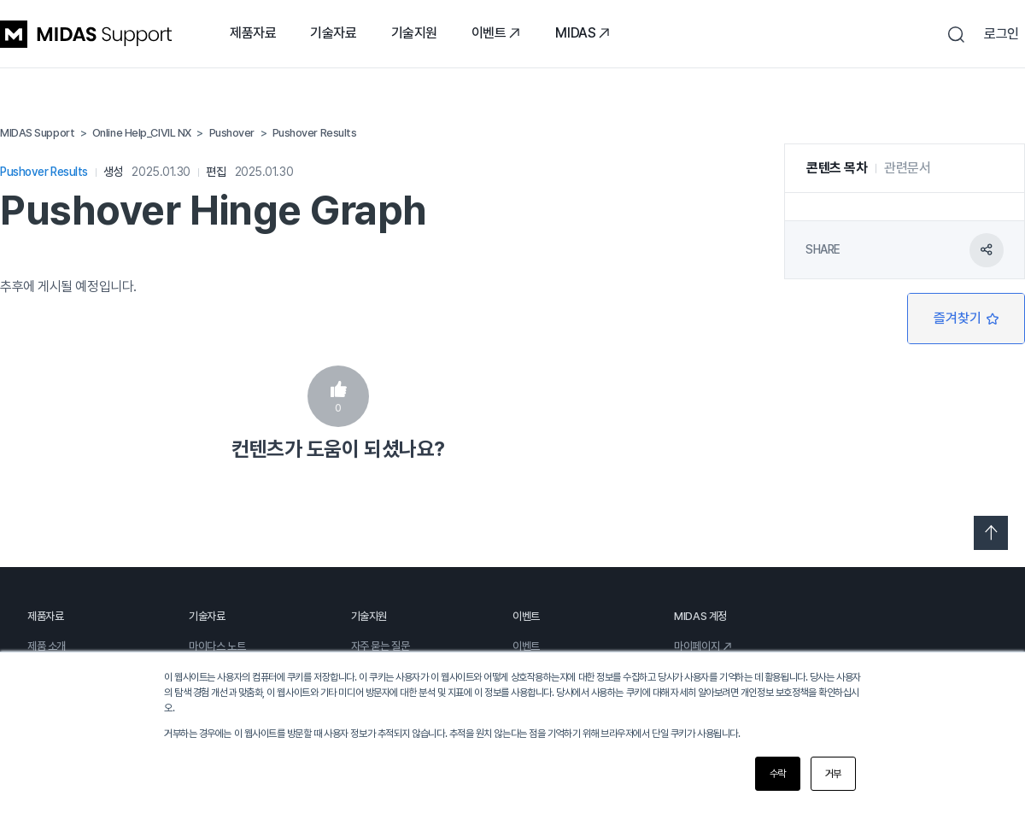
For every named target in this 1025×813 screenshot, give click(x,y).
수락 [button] (778, 774)
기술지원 (414, 33)
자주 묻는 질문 (380, 646)
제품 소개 (46, 646)
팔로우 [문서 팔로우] (966, 318)
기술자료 (333, 33)
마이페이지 (703, 646)
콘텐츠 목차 (836, 168)
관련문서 (907, 168)
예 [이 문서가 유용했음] (338, 396)
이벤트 (497, 33)
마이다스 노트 (217, 646)
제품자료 (253, 33)
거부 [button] (833, 774)
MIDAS (583, 33)
